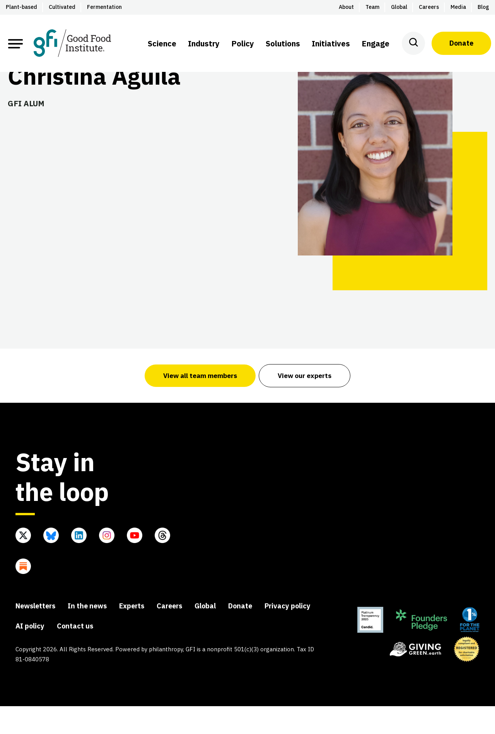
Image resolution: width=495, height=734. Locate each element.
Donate (461, 43)
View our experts (305, 403)
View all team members (199, 403)
